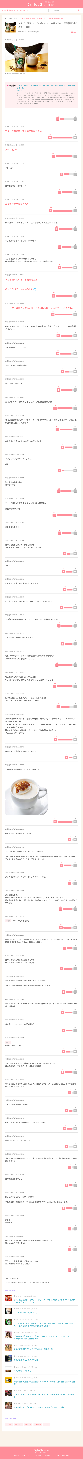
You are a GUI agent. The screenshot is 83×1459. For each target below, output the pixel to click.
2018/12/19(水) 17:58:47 (17, 1215)
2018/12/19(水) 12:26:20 (17, 397)
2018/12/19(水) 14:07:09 (17, 1118)
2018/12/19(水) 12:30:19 (17, 579)
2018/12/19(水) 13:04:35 (17, 999)
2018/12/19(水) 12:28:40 (17, 498)
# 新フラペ (18, 1424)
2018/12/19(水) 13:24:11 (17, 1100)
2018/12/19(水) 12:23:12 (16, 218)
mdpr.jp (19, 90)
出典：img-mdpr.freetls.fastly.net (15, 73)
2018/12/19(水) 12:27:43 (17, 455)
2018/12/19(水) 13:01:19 (17, 976)
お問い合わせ (26, 1456)
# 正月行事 (38, 1424)
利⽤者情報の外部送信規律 (61, 1456)
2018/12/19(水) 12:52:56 (17, 935)
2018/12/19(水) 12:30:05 (17, 561)
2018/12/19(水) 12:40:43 (17, 847)
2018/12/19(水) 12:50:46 (17, 891)
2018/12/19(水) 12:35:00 (17, 693)
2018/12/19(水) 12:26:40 (17, 415)
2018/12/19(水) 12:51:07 (17, 916)
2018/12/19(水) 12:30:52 (17, 597)
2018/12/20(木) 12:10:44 (17, 1257)
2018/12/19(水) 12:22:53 (16, 199)
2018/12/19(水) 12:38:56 (17, 829)
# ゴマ (46, 1424)
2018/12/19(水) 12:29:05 (17, 522)
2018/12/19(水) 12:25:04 (17, 322)
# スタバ (8, 1424)
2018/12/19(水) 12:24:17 (17, 275)
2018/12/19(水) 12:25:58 (17, 361)
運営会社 (16, 1456)
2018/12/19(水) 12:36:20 (17, 714)
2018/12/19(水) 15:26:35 (17, 1174)
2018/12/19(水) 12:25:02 (17, 303)
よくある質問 (38, 1456)
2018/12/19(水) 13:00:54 (17, 955)
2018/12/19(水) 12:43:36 (17, 873)
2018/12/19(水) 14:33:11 (17, 1154)
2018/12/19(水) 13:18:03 (17, 1079)
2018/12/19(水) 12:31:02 (17, 615)
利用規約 (47, 1456)
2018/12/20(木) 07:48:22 (17, 1236)
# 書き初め (28, 1424)
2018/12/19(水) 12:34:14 (17, 672)
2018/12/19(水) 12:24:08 (16, 254)
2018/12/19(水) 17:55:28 (17, 1192)
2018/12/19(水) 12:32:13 (17, 651)
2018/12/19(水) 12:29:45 (17, 540)
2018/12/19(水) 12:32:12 (17, 633)
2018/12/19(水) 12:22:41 (16, 181)
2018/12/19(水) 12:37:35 (17, 747)
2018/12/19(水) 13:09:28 (17, 1038)
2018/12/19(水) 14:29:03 (17, 1136)
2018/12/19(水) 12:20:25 (16, 40)
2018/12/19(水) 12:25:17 (17, 343)
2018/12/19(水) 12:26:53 (17, 437)
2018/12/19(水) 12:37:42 (17, 765)
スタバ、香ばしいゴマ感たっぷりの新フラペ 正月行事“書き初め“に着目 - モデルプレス (46, 86)
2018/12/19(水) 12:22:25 (16, 126)
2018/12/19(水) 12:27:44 (17, 478)
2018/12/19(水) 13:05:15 (17, 1020)
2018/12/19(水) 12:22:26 (16, 145)
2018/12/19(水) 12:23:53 (16, 236)
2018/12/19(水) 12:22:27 (16, 163)
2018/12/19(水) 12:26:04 (17, 379)
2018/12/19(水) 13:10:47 (17, 1059)
